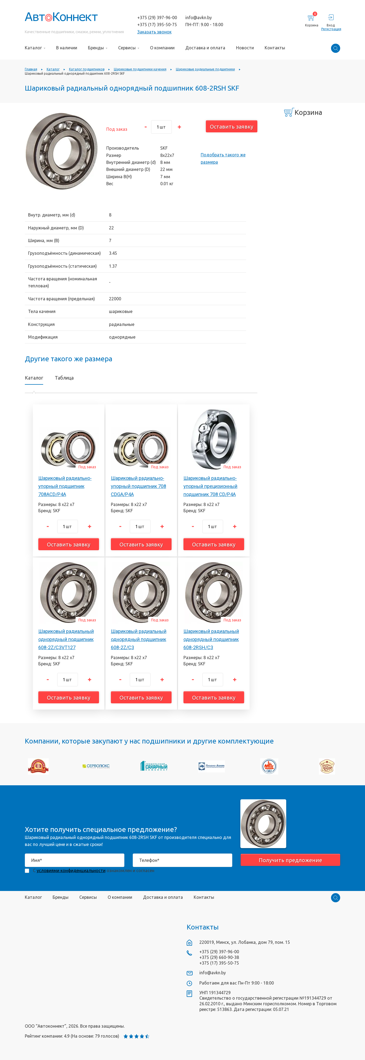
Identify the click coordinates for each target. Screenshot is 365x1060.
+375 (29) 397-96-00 (157, 17)
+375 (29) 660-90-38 (219, 957)
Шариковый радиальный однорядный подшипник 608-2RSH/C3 (211, 639)
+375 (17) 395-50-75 (157, 24)
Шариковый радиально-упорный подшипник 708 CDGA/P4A (138, 486)
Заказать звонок (154, 31)
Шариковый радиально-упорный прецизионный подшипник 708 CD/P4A (210, 486)
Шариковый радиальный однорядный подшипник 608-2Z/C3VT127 (66, 639)
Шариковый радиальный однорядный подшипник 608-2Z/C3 (138, 639)
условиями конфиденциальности (71, 870)
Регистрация (330, 29)
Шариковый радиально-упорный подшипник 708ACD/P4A (65, 486)
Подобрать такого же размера (223, 158)
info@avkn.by (198, 17)
